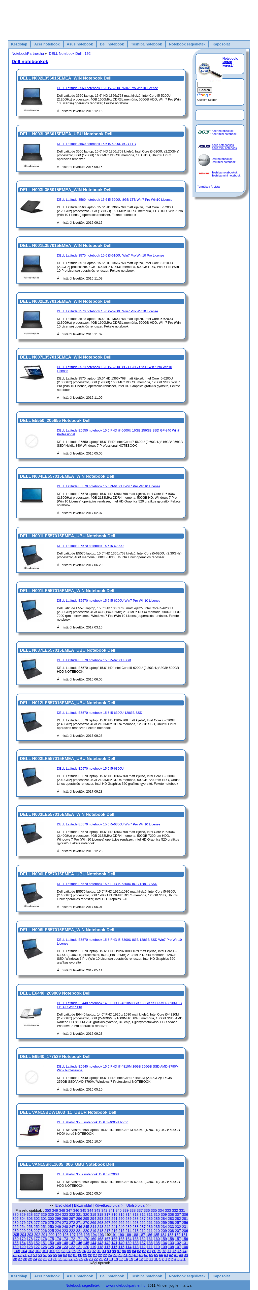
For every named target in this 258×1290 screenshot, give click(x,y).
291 (114, 1219)
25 (81, 1259)
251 (44, 1227)
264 (128, 1223)
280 (16, 1223)
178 (30, 1239)
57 (95, 1255)
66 (50, 1255)
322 (72, 1214)
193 (101, 1235)
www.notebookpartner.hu (125, 1285)
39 (186, 1255)
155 (16, 1243)
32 (45, 1259)
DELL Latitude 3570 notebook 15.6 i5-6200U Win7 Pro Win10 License (107, 311)
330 (16, 1214)
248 (65, 1227)
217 (107, 1231)
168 (100, 1239)
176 (44, 1239)
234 (164, 1227)
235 (157, 1227)
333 (168, 1210)
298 (65, 1219)
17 (121, 1259)
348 (62, 1210)
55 (105, 1255)
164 (128, 1239)
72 (20, 1255)
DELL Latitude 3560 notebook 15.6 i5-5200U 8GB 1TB (96, 144)
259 (164, 1223)
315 (121, 1214)
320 (86, 1214)
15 (131, 1259)
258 (171, 1223)
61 (75, 1255)
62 (70, 1255)
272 (72, 1223)
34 (35, 1259)
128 (30, 1247)
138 (136, 1243)
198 (65, 1235)
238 (136, 1227)
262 (143, 1223)
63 (65, 1255)
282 (178, 1219)
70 (30, 1255)
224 (58, 1231)
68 (40, 1255)
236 (150, 1227)
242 (107, 1227)
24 (86, 1259)
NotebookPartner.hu (28, 54)
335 (154, 1210)
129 (23, 1247)
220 (86, 1231)
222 (72, 1231)
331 (182, 1210)
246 (79, 1227)
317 (107, 1214)
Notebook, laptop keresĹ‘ (230, 62)
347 (69, 1210)
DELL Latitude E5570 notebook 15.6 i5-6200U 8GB (94, 660)
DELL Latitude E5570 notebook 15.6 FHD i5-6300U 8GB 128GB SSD (107, 884)
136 (150, 1243)
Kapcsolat (221, 44)
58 (90, 1255)
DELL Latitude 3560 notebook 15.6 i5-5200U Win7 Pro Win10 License (107, 88)
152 (37, 1243)
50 (130, 1255)
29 (60, 1259)
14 (136, 1259)
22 (96, 1259)
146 (79, 1243)
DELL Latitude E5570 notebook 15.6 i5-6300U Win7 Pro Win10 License (108, 824)
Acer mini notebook (224, 133)
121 (79, 1247)
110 (157, 1247)
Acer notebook (47, 44)
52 (120, 1255)
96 (74, 1251)
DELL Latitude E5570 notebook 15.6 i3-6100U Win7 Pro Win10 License (108, 486)
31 (50, 1259)
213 (136, 1231)
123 (65, 1247)
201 (44, 1235)
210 (157, 1231)
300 (51, 1219)
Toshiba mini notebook (226, 175)
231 (185, 1227)
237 (143, 1227)
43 (166, 1255)
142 (107, 1243)
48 (141, 1255)
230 (16, 1231)
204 (23, 1235)
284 (164, 1219)
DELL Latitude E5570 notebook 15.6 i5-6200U (90, 546)
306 (185, 1214)
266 (114, 1223)
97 (69, 1251)
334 (161, 1210)
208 (171, 1231)
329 (23, 1214)
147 (72, 1243)
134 (164, 1243)
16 (126, 1259)
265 (121, 1223)
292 (107, 1219)
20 (106, 1259)
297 (72, 1219)
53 (115, 1255)
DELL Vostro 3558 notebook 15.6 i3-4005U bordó (92, 1122)
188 (135, 1235)
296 (79, 1219)
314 (128, 1214)
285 (157, 1219)
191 (114, 1235)
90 (104, 1251)
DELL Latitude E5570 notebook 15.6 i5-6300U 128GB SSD (99, 713)
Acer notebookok (222, 130)
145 (86, 1243)
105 (17, 1251)
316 (114, 1214)
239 (128, 1227)
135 (157, 1243)
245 (86, 1227)
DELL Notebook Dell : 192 (70, 54)
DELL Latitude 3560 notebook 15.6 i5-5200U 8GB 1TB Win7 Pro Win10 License (114, 199)
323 (65, 1214)
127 (37, 1247)
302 (37, 1219)
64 (60, 1255)
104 (24, 1251)
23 (91, 1259)
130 (16, 1247)
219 (93, 1231)
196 (80, 1235)
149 (58, 1243)
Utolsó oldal (135, 1205)
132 (178, 1243)
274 (58, 1223)
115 (121, 1247)
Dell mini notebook (224, 161)
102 (38, 1251)
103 (31, 1251)
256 (185, 1223)
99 (58, 1251)
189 (128, 1235)
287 (143, 1219)
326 (44, 1214)
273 (65, 1223)
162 (143, 1239)
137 (143, 1243)
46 (151, 1255)
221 (79, 1231)
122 (72, 1247)
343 (97, 1210)
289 (128, 1219)
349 (55, 1210)
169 (93, 1239)
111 (150, 1247)
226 (44, 1231)
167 (107, 1239)
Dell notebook (112, 44)
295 (86, 1219)
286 (150, 1219)
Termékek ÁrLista (208, 186)
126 (44, 1247)
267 (107, 1223)
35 (30, 1259)
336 (147, 1210)
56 (100, 1255)
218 (100, 1231)
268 (100, 1223)
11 (151, 1259)
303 (30, 1219)
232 (178, 1227)
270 (86, 1223)
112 (143, 1247)
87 (119, 1251)
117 (107, 1247)
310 (157, 1214)
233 (171, 1227)
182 (177, 1235)
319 (93, 1214)
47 (146, 1255)
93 (89, 1251)
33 (40, 1259)
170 (86, 1239)
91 (99, 1251)
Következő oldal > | (110, 1205)
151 (44, 1243)
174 (58, 1239)
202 (37, 1235)
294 (93, 1219)
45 (156, 1255)
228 (30, 1231)
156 (185, 1239)
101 (45, 1251)
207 (178, 1231)
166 (114, 1239)
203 (30, 1235)
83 (139, 1251)
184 (163, 1235)
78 (164, 1251)
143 (100, 1243)
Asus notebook (80, 44)
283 (171, 1219)
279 (23, 1223)
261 (150, 1223)
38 (15, 1259)
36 (25, 1259)
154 (23, 1243)
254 (23, 1227)
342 (104, 1210)
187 (142, 1235)
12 (146, 1259)
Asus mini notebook (224, 147)
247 (72, 1227)
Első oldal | (64, 1205)
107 (178, 1247)
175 (51, 1239)
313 (136, 1214)
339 (125, 1210)
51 (125, 1255)
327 (37, 1214)
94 (84, 1251)
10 (156, 1259)
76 (174, 1251)
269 (93, 1223)
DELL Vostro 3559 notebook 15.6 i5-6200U (88, 1174)
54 (110, 1255)
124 (58, 1247)
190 (121, 1235)
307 (178, 1214)
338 (133, 1210)
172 (72, 1239)
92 (94, 1251)
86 (124, 1251)
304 (23, 1219)
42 (171, 1255)
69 (35, 1255)
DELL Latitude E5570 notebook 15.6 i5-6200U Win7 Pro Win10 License (108, 600)
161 (150, 1239)
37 (20, 1259)
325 (51, 1214)
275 (51, 1223)
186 (149, 1235)
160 (157, 1239)
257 (178, 1223)
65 (55, 1255)
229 (23, 1231)
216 (114, 1231)
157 (178, 1239)
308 (171, 1214)
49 (136, 1255)
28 (65, 1259)
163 (136, 1239)
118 (100, 1247)
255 (16, 1227)
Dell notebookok (30, 61)
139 (128, 1243)
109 (164, 1247)
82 (144, 1251)
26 (76, 1259)
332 (175, 1210)
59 (85, 1255)
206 (185, 1231)
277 (37, 1223)
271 (79, 1223)
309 (164, 1214)
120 (86, 1247)
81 (149, 1251)
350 (48, 1210)
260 (157, 1223)
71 (25, 1255)
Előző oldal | (84, 1205)
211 (150, 1231)
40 (181, 1255)
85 (129, 1251)
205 (16, 1235)
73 (15, 1255)
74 (184, 1251)
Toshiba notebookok (224, 172)
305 (16, 1219)
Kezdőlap (19, 44)
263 (136, 1223)
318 (100, 1214)
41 (176, 1255)
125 (51, 1247)
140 (121, 1243)
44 (161, 1255)
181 (184, 1235)
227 (37, 1231)
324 (58, 1214)
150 (51, 1243)
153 (30, 1243)
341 (111, 1210)
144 (93, 1243)
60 (80, 1255)
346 (76, 1210)
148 (65, 1243)
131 (185, 1243)
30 (55, 1259)
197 (73, 1235)
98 (63, 1251)
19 (111, 1259)
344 (90, 1210)
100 (52, 1251)
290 (121, 1219)
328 (30, 1214)
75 (179, 1251)
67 (45, 1255)
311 (150, 1214)
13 (141, 1259)
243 (100, 1227)
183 (170, 1235)
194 (94, 1235)
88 (114, 1251)
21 (101, 1259)
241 (114, 1227)
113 (136, 1247)
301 (44, 1219)
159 (164, 1239)
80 (154, 1251)
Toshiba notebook (146, 44)
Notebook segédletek (187, 44)
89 (109, 1251)
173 (65, 1239)
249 (58, 1227)
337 (140, 1210)
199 (58, 1235)
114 (128, 1247)
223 (65, 1231)
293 (100, 1219)
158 (171, 1239)
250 (51, 1227)
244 (93, 1227)
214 (128, 1231)
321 (79, 1214)
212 (143, 1231)
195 (87, 1235)
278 (30, 1223)
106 (185, 1247)
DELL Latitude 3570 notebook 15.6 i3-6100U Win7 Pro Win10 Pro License (110, 255)
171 (79, 1239)
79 (159, 1251)
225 (51, 1231)
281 (185, 1219)
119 (93, 1247)
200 (51, 1235)
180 (16, 1239)
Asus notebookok (223, 144)
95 (79, 1251)
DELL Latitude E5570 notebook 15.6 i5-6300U (90, 768)
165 (121, 1239)
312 (143, 1214)
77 (169, 1251)
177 (37, 1239)
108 (171, 1247)
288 (136, 1219)
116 (114, 1247)
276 (44, 1223)
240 (121, 1227)
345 (83, 1210)
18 (116, 1259)
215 (121, 1231)
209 (164, 1231)
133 (171, 1243)
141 (114, 1243)
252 (37, 1227)
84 (134, 1251)
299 (58, 1219)
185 (156, 1235)
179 (23, 1239)
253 (30, 1227)
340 (118, 1210)
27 (71, 1259)
